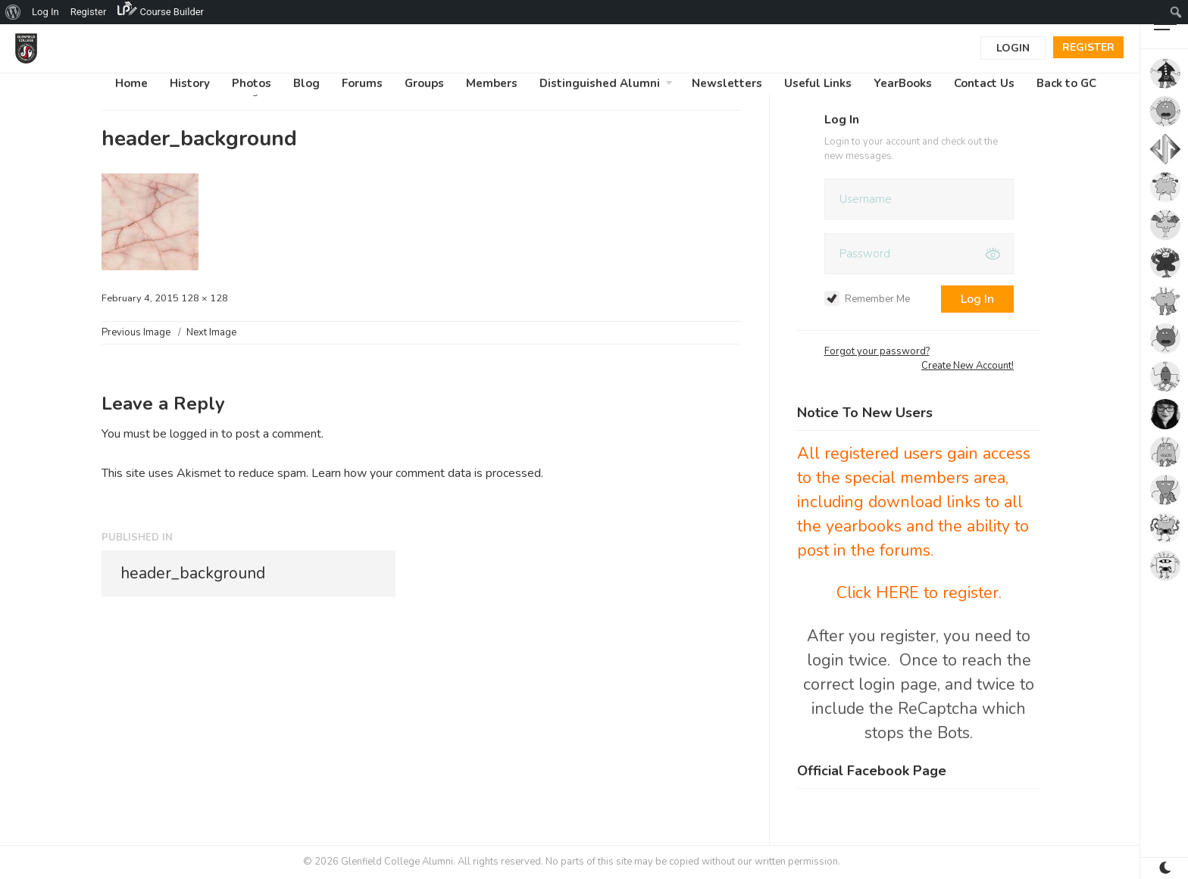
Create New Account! (967, 365)
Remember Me (867, 299)
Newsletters (727, 83)
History (190, 83)
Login (1013, 48)
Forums (362, 83)
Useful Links (818, 83)
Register (1088, 47)
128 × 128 (204, 298)
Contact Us (984, 83)
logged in (194, 433)
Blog (306, 83)
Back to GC (1066, 83)
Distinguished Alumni (599, 83)
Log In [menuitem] (45, 11)
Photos (251, 83)
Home (131, 83)
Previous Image (136, 332)
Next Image (211, 332)
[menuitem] (13, 12)
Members (491, 83)
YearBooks (903, 83)
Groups (424, 83)
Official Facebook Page (871, 771)
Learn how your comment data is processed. (427, 473)
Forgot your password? (877, 351)
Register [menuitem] (88, 11)
